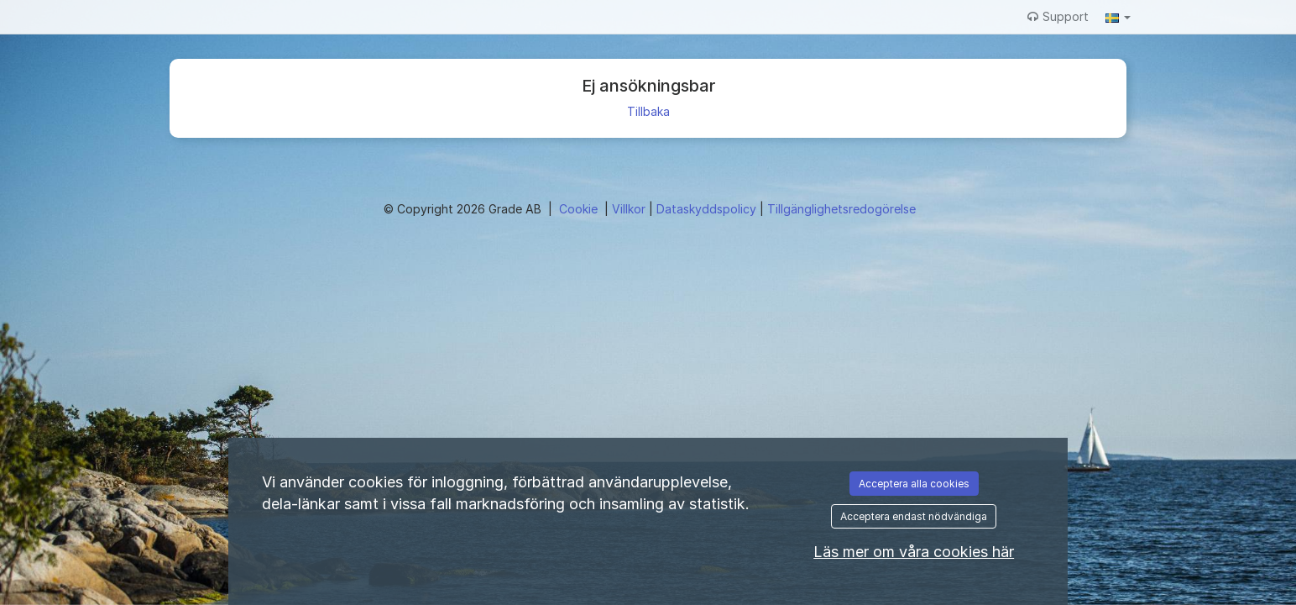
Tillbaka (648, 111)
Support (1058, 16)
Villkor (630, 209)
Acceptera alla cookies (914, 483)
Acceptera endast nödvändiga (913, 516)
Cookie (580, 209)
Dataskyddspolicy (708, 209)
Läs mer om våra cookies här (913, 551)
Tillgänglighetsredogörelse (841, 209)
